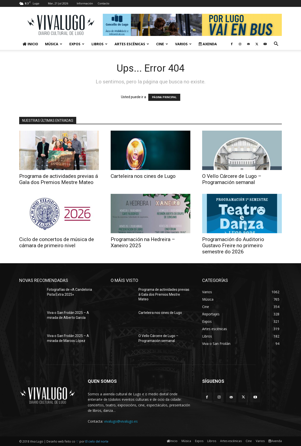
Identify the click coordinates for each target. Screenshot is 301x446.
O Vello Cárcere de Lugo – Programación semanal (231, 179)
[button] (276, 44)
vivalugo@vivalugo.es (121, 421)
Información (85, 3)
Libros (99, 44)
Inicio (30, 44)
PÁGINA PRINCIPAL (164, 97)
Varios (183, 44)
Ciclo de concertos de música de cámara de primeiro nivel (56, 242)
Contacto (103, 3)
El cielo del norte (96, 441)
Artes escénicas (132, 44)
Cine (162, 44)
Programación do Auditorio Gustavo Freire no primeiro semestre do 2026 (233, 245)
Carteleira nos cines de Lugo (143, 176)
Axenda (208, 44)
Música (53, 44)
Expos (76, 44)
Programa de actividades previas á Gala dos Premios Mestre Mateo (58, 179)
